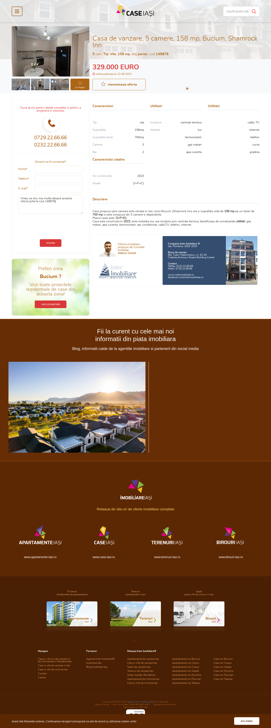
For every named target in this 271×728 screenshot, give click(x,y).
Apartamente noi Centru (185, 663)
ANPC (147, 704)
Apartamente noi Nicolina (186, 675)
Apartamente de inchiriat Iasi (143, 679)
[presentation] (50, 225)
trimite (50, 243)
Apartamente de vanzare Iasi (143, 659)
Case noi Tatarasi (223, 679)
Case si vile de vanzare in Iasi (54, 665)
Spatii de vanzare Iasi (139, 667)
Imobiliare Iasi (94, 663)
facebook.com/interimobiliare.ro (185, 277)
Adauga (204, 11)
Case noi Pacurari (223, 675)
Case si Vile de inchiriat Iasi (142, 683)
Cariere (42, 677)
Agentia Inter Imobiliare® (100, 659)
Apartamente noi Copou (185, 667)
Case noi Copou (223, 663)
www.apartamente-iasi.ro (40, 557)
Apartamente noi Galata (185, 671)
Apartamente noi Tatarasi (186, 683)
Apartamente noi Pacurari (186, 679)
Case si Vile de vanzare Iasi (142, 663)
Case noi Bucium (223, 659)
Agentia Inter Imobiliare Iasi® (141, 702)
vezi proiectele (50, 304)
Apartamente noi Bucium (186, 659)
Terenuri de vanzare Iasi (140, 671)
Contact (42, 673)
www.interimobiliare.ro (181, 274)
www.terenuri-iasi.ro (167, 557)
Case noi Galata (222, 667)
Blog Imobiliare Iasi (97, 667)
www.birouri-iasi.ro (231, 557)
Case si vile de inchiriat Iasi (53, 669)
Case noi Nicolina (223, 671)
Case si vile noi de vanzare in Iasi (55, 660)
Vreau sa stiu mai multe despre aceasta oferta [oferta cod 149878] (50, 204)
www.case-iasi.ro (104, 557)
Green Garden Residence (141, 675)
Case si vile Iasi (102, 704)
